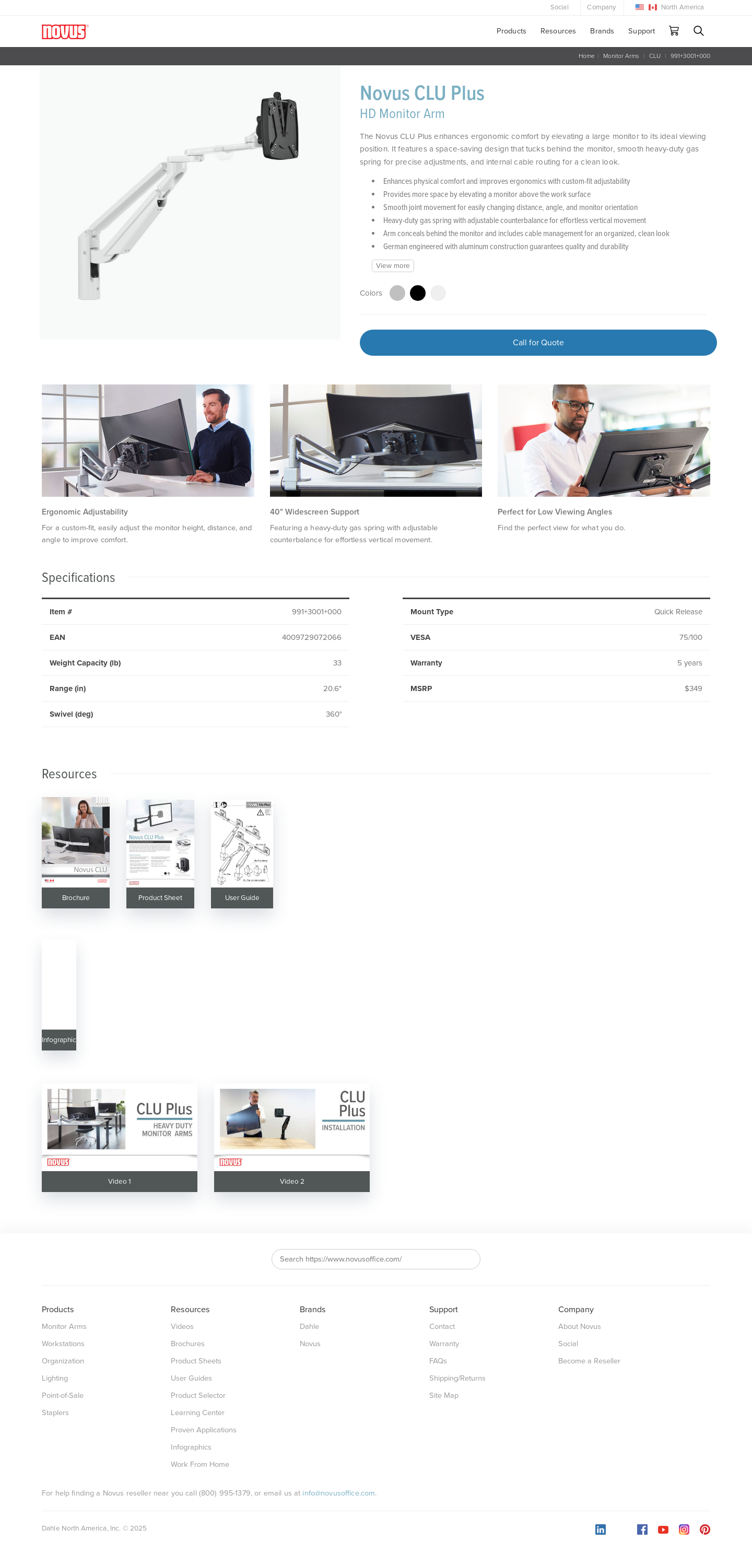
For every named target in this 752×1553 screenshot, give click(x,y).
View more (393, 266)
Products (511, 31)
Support (641, 31)
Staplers (55, 1412)
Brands (602, 31)
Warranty (444, 1343)
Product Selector (198, 1395)
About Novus (579, 1326)
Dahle (309, 1326)
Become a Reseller (589, 1361)
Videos (182, 1326)
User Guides (191, 1378)
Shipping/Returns (457, 1378)
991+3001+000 (690, 56)
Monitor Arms (621, 56)
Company (601, 7)
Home (587, 56)
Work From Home (200, 1464)
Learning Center (198, 1412)
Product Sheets (196, 1361)
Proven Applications (204, 1430)
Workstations (63, 1343)
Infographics (191, 1447)
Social (559, 7)
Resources (558, 31)
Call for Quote (538, 342)
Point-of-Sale (63, 1395)
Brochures (188, 1343)
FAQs (438, 1361)
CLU (655, 56)
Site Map (444, 1395)
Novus (310, 1343)
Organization (63, 1361)
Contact (442, 1326)
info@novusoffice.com (338, 1493)
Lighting (55, 1378)
